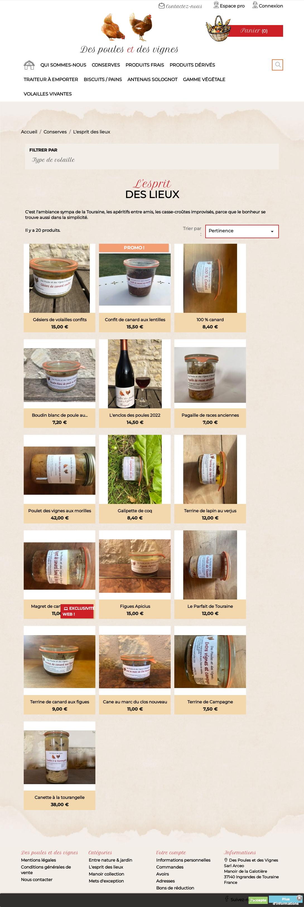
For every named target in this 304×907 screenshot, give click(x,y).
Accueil (29, 65)
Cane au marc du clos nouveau (135, 701)
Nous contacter (36, 879)
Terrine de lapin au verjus (210, 510)
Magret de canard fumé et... (59, 606)
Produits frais (145, 65)
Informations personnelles (183, 860)
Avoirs (162, 874)
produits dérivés (192, 65)
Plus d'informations (285, 900)
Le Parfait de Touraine (210, 606)
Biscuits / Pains (103, 79)
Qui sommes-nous (63, 65)
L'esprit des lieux (106, 867)
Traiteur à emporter (51, 79)
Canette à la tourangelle (60, 797)
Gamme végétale (204, 79)
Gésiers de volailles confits (59, 319)
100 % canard (210, 319)
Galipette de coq (135, 510)
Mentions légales (38, 860)
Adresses (165, 881)
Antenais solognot (152, 79)
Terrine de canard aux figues (59, 701)
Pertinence (242, 231)
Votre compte (171, 852)
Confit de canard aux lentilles (135, 319)
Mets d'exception (106, 881)
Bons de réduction (175, 888)
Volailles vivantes (48, 94)
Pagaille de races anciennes (210, 415)
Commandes (169, 867)
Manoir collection (106, 874)
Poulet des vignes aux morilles (59, 510)
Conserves (106, 65)
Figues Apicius (135, 606)
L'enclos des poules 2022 (134, 415)
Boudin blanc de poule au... (60, 415)
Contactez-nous (180, 6)
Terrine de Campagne (210, 701)
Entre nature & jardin (110, 860)
